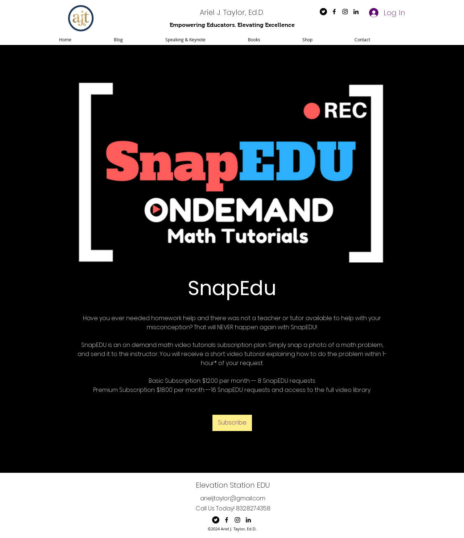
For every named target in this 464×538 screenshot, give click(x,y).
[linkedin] (356, 11)
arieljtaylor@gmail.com (232, 498)
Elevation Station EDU (233, 485)
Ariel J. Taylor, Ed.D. (232, 12)
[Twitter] (323, 11)
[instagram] (345, 11)
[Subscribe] (232, 423)
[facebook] (334, 11)
